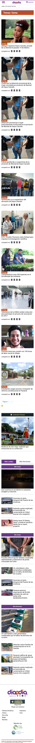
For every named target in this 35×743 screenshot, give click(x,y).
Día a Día (5, 715)
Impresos (23, 711)
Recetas (4, 720)
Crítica (4, 713)
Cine (21, 713)
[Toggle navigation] (3, 2)
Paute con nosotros (17, 707)
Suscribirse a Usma (2, 406)
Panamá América (7, 711)
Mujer (4, 717)
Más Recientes (24, 462)
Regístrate (17, 705)
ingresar (30, 2)
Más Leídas (9, 462)
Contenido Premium (17, 415)
